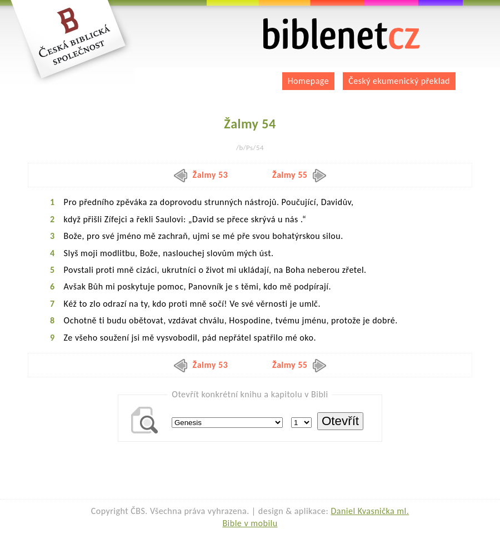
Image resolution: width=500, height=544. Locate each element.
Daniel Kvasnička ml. (370, 511)
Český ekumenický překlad (399, 81)
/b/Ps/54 (250, 147)
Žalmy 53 (201, 174)
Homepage (308, 81)
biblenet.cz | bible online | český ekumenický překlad (341, 34)
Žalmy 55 (299, 174)
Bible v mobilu (249, 523)
